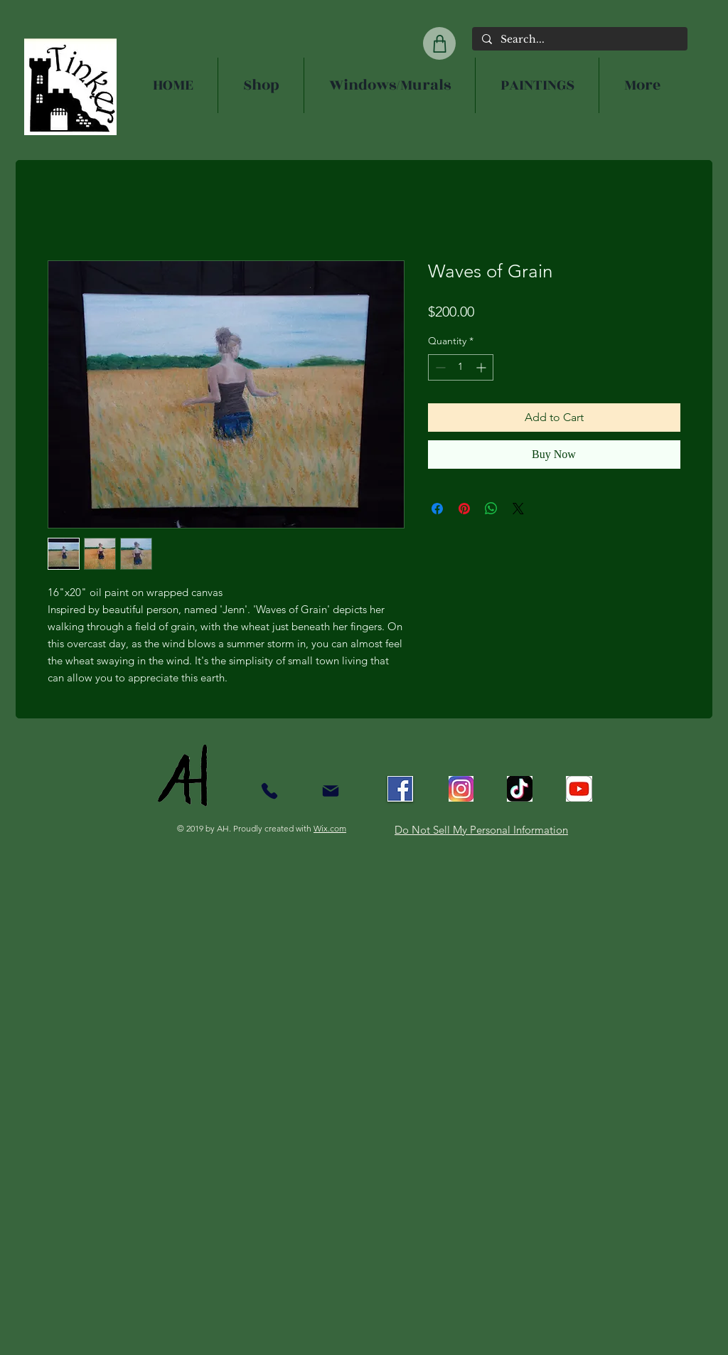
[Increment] (482, 367)
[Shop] (439, 43)
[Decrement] (439, 367)
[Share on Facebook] (437, 508)
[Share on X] (518, 508)
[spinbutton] (460, 367)
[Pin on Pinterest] (464, 508)
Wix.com (330, 828)
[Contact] (269, 790)
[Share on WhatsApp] (491, 508)
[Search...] (579, 40)
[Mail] (330, 790)
